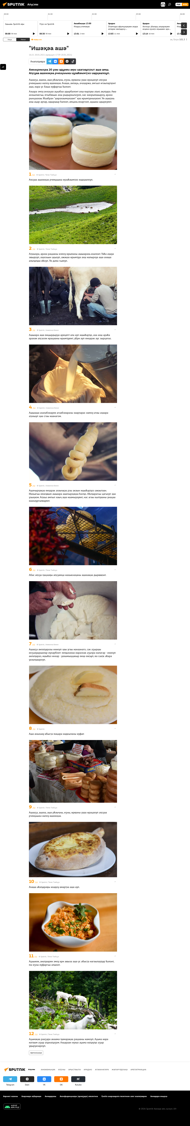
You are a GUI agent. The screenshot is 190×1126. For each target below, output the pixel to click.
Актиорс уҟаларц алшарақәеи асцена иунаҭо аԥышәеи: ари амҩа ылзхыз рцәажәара (156, 29)
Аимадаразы (50, 1096)
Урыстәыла (74, 1069)
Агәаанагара (102, 1069)
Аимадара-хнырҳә (158, 1096)
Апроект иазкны (10, 1096)
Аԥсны (61, 1069)
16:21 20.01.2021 (37, 54)
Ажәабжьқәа (48, 1069)
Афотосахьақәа (36, 1053)
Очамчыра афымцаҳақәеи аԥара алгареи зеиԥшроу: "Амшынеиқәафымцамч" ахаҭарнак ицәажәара (123, 30)
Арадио (111, 23)
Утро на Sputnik (46, 24)
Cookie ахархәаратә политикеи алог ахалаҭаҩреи (124, 1096)
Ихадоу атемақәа (82, 26)
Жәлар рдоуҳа (120, 1069)
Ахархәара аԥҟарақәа (31, 1096)
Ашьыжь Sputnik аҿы (14, 24)
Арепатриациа (138, 1069)
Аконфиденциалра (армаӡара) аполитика (79, 1096)
